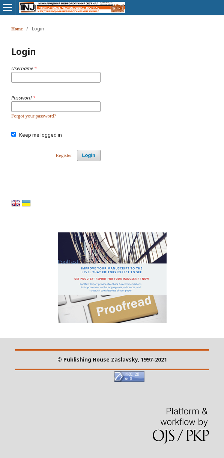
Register (64, 155)
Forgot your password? (33, 116)
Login (88, 155)
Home (17, 29)
